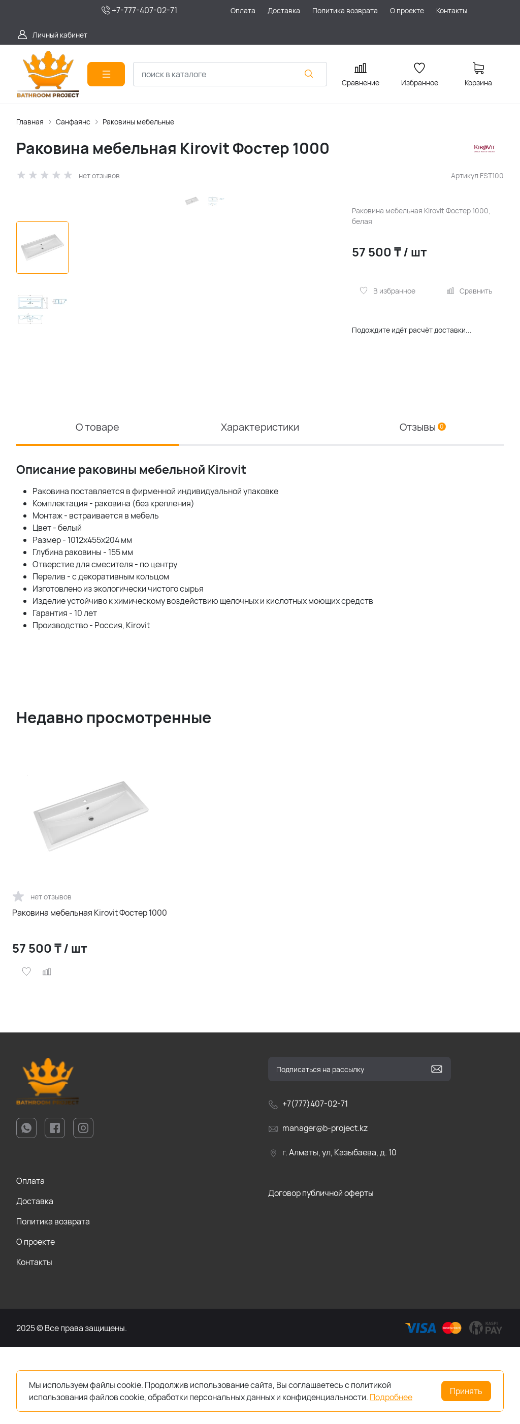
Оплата (30, 1258)
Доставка (34, 1278)
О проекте (35, 1318)
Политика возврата (53, 1298)
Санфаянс (73, 121)
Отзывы (423, 504)
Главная (30, 121)
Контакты (34, 1339)
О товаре (97, 504)
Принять (466, 1391)
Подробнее (391, 1397)
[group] (208, 320)
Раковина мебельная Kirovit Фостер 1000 (89, 989)
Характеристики (260, 504)
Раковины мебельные (138, 121)
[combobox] (230, 74)
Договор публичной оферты (321, 1270)
